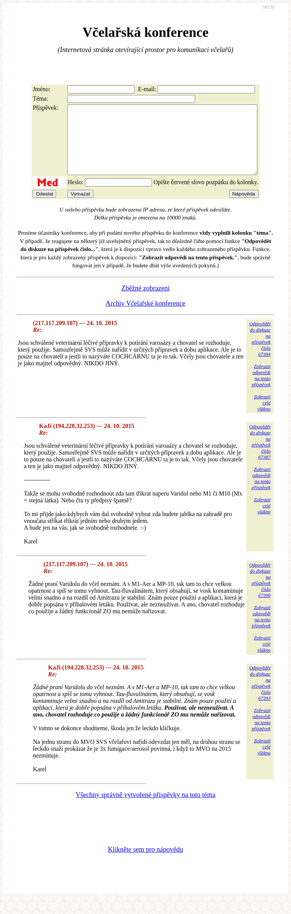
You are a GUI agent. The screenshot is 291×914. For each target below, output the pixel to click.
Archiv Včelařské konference (146, 317)
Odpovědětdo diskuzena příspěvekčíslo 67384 (260, 353)
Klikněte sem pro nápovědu (145, 863)
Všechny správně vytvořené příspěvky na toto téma (146, 808)
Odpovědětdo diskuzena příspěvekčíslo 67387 (260, 455)
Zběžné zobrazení (145, 302)
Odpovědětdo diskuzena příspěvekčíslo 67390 (260, 594)
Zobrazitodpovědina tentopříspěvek (261, 389)
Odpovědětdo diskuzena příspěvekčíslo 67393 (260, 697)
